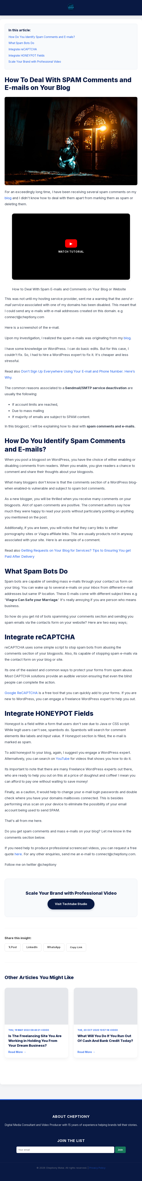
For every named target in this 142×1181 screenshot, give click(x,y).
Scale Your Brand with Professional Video (35, 61)
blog (8, 198)
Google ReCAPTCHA (21, 693)
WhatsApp (53, 947)
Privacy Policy (97, 1167)
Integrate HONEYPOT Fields (27, 55)
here (18, 854)
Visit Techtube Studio (71, 904)
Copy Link (76, 947)
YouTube (63, 759)
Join (120, 1149)
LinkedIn (32, 947)
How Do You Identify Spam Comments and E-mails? (42, 37)
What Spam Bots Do (21, 43)
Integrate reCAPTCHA (23, 49)
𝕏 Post (13, 947)
